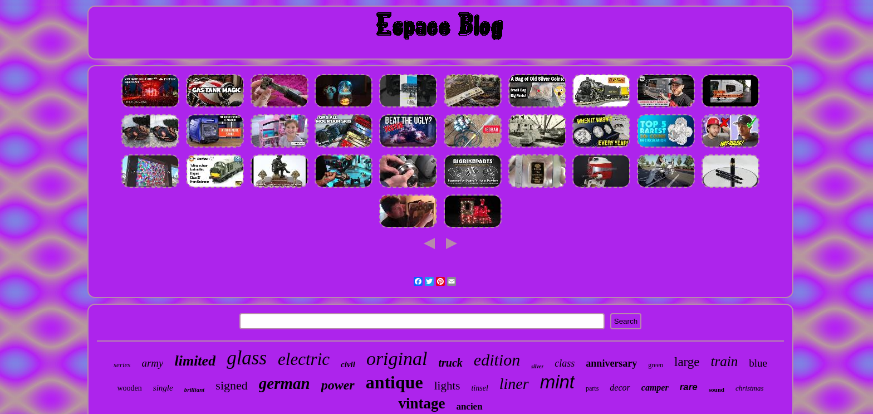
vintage (421, 403)
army (152, 363)
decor (620, 387)
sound (716, 389)
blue (758, 363)
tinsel (479, 388)
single (163, 387)
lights (447, 385)
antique (394, 382)
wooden (129, 388)
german (284, 383)
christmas (749, 388)
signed (231, 385)
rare (689, 387)
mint (557, 382)
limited (194, 361)
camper (655, 387)
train (724, 361)
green (655, 365)
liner (514, 383)
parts (592, 388)
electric (304, 359)
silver (537, 366)
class (565, 363)
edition (497, 359)
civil (348, 364)
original (397, 358)
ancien (469, 406)
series (122, 365)
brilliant (194, 389)
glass (247, 358)
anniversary (611, 363)
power (338, 385)
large (687, 362)
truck (450, 363)
